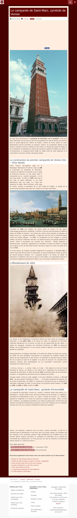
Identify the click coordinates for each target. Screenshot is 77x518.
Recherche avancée (17, 508)
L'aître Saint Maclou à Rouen (20, 467)
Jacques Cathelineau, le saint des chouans (25, 465)
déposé (58, 503)
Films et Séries (35, 506)
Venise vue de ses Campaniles (21, 447)
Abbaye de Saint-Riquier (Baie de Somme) (25, 459)
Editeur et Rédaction (17, 490)
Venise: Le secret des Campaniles (22, 450)
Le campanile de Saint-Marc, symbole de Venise (32, 12)
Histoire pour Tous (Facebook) (16, 498)
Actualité (33, 495)
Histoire (33, 492)
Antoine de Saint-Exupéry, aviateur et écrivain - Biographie (30, 461)
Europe (37, 479)
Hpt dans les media (17, 494)
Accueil (22, 479)
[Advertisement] (38, 33)
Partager (47, 48)
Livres (33, 502)
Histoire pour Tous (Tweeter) (16, 504)
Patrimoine (29, 479)
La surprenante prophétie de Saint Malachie (25, 469)
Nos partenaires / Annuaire (36, 510)
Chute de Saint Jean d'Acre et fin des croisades (26, 463)
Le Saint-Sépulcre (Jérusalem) (21, 471)
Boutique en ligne (36, 499)
